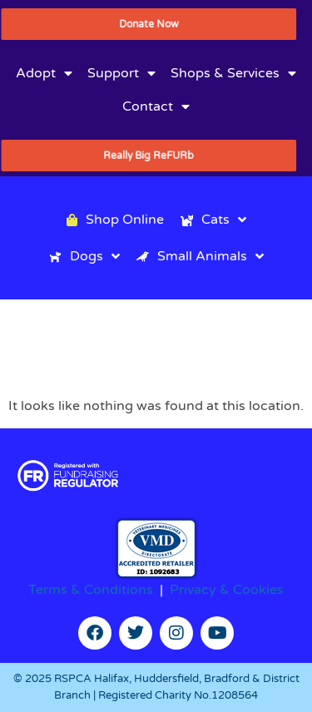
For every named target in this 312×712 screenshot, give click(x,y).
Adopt (44, 73)
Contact (156, 106)
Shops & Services (233, 73)
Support (121, 73)
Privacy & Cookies (227, 589)
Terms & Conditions (90, 589)
